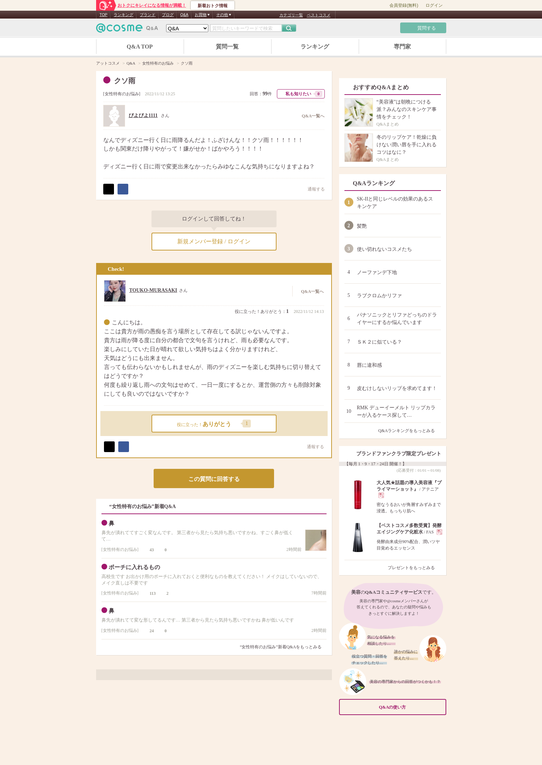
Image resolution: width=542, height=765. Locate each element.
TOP (104, 14)
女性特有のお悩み (122, 94)
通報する (312, 189)
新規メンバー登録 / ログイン (213, 241)
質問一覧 (227, 47)
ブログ (168, 14)
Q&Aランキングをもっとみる (409, 430)
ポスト (108, 189)
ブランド (147, 14)
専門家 (402, 47)
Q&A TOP (140, 47)
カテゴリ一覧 (291, 15)
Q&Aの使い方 (410, 707)
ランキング (123, 14)
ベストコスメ (318, 15)
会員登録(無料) (403, 5)
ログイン (434, 5)
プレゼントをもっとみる (414, 567)
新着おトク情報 (213, 5)
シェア (123, 189)
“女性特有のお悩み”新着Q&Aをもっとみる (281, 646)
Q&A (184, 14)
